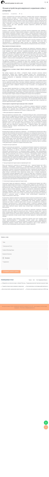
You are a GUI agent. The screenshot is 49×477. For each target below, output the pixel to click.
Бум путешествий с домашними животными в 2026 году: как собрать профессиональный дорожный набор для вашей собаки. (13, 289)
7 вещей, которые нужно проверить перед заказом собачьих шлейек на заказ (13, 286)
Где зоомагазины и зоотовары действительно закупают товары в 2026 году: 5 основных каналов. (37, 286)
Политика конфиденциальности (27, 307)
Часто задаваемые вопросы (41, 279)
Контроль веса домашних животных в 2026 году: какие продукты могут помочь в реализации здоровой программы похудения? (37, 289)
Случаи (30, 279)
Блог (34, 279)
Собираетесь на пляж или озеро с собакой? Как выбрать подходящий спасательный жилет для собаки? (13, 283)
